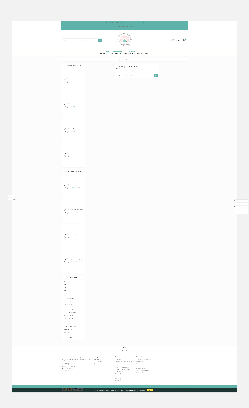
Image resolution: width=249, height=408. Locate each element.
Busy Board (67, 331)
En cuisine (67, 323)
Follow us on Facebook (68, 342)
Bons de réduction (141, 367)
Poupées (66, 295)
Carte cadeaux (68, 281)
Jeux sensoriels (68, 303)
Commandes (139, 360)
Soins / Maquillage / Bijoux (71, 325)
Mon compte (118, 377)
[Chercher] (85, 40)
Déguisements (68, 328)
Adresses (138, 365)
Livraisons (118, 358)
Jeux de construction (70, 311)
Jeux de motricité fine (70, 292)
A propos (117, 364)
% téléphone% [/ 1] (69, 367)
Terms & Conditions (126, 389)
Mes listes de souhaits (142, 369)
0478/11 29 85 (67, 370)
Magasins (117, 375)
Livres (65, 289)
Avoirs (138, 363)
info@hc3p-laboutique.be (71, 365)
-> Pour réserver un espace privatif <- (124, 26)
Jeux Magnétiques (69, 320)
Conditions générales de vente (123, 368)
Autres (66, 334)
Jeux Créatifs (68, 306)
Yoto (65, 286)
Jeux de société (68, 317)
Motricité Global (68, 337)
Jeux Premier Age (69, 297)
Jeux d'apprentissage (70, 309)
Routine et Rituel (68, 314)
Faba (65, 283)
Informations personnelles (143, 358)
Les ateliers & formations (101, 365)
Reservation (118, 379)
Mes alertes (139, 371)
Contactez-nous (119, 371)
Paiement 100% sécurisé (122, 366)
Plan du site (118, 373)
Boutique (73, 277)
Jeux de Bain (67, 300)
